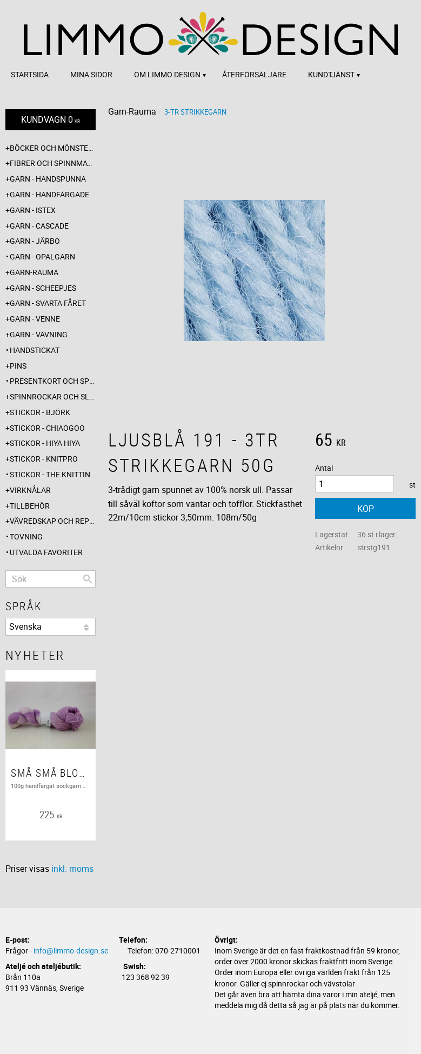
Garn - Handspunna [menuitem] (48, 179)
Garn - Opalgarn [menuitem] (42, 256)
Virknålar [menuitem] (30, 490)
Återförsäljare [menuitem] (254, 74)
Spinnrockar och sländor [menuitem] (53, 396)
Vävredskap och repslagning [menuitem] (53, 521)
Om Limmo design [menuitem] (167, 74)
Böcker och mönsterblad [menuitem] (53, 148)
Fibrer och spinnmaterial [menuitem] (53, 163)
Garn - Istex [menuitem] (33, 210)
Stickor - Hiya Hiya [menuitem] (45, 443)
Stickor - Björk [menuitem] (40, 412)
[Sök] (87, 579)
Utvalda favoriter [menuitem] (46, 552)
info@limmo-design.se (71, 950)
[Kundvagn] (50, 119)
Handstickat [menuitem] (34, 350)
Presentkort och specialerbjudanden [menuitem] (53, 381)
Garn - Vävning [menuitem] (39, 334)
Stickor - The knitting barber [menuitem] (53, 474)
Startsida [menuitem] (30, 74)
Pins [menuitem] (18, 366)
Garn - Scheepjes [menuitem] (43, 288)
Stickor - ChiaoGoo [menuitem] (47, 428)
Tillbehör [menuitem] (30, 506)
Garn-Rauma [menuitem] (34, 272)
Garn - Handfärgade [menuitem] (49, 194)
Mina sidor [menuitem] (91, 74)
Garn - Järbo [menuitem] (35, 241)
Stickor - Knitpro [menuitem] (44, 458)
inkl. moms (72, 869)
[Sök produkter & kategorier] (50, 579)
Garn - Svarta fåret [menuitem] (48, 303)
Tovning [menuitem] (26, 536)
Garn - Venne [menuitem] (35, 318)
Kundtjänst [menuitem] (331, 74)
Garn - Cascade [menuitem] (39, 226)
